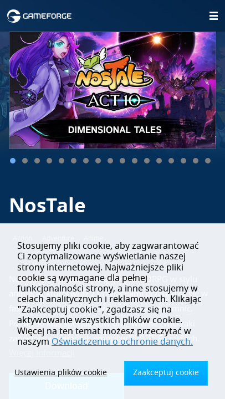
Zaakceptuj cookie (166, 372)
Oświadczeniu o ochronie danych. (122, 342)
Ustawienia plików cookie (60, 372)
